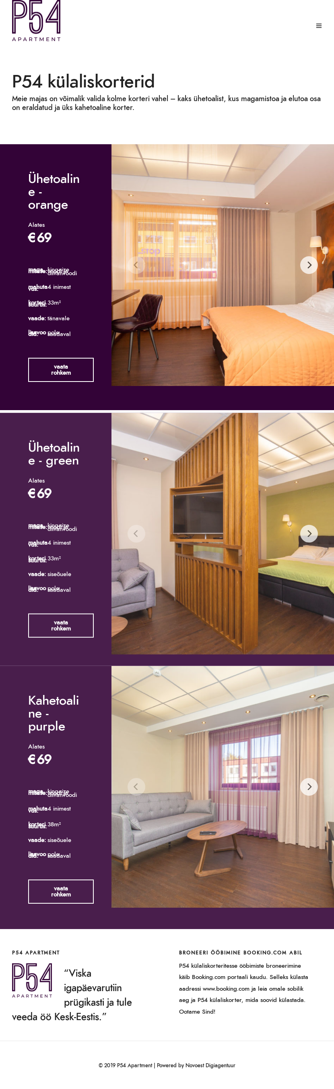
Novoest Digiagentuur (210, 1065)
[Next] (309, 265)
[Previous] (136, 265)
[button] (61, 370)
